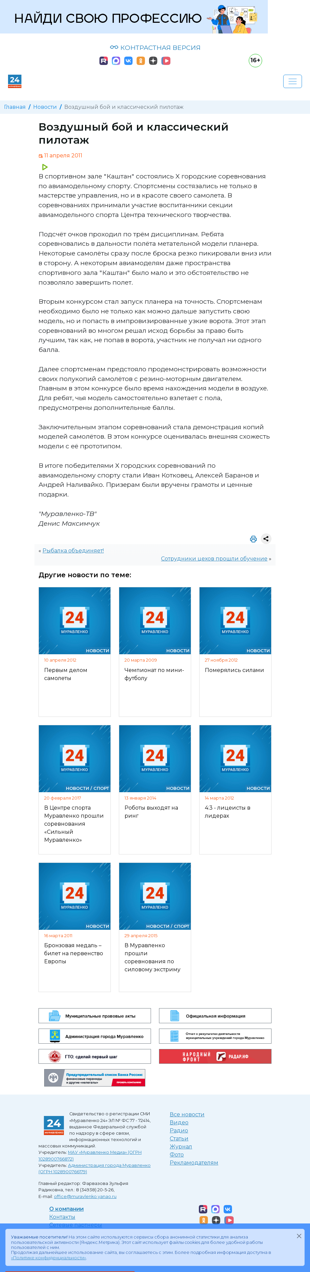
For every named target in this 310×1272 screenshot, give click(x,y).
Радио (179, 1130)
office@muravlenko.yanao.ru (85, 1196)
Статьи (179, 1138)
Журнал (181, 1146)
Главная (15, 107)
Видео (179, 1122)
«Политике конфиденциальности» (48, 1257)
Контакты (62, 1217)
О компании (66, 1209)
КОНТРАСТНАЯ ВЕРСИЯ (155, 48)
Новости (45, 107)
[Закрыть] (299, 1236)
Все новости (187, 1114)
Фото (177, 1154)
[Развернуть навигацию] (292, 81)
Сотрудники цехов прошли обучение (214, 558)
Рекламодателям (194, 1162)
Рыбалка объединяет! (73, 550)
